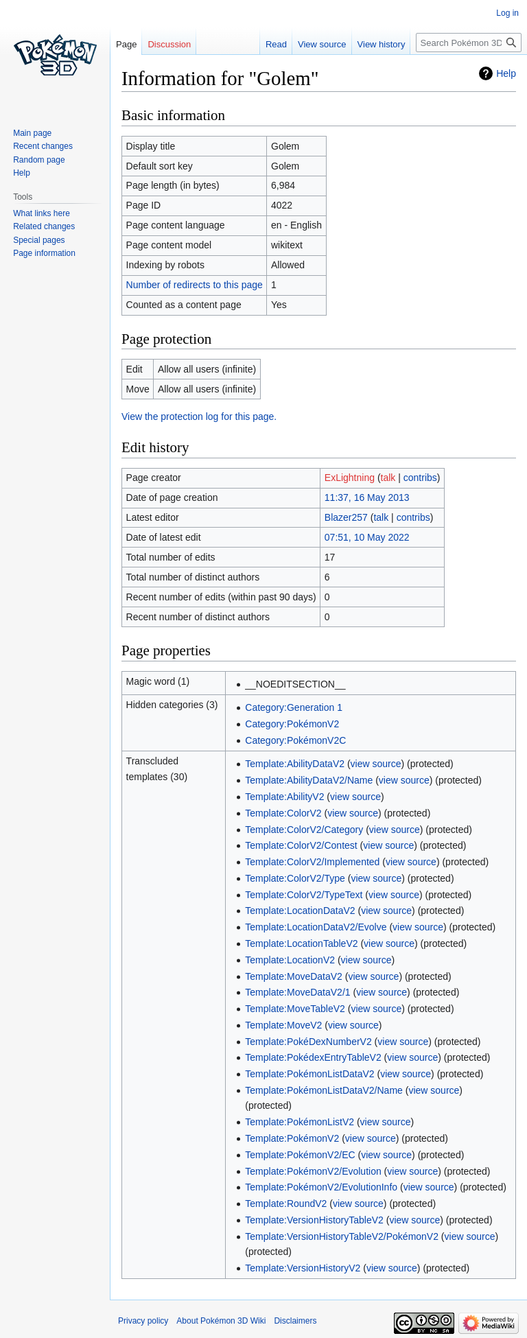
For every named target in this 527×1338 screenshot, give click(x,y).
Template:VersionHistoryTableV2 (314, 1219)
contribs (420, 477)
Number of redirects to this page (194, 284)
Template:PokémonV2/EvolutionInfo (321, 1187)
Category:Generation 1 (293, 707)
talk (388, 477)
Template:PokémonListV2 (299, 1121)
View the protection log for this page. (199, 416)
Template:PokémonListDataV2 (309, 1073)
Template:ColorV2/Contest (301, 845)
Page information (44, 253)
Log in (507, 13)
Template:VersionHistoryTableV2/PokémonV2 (341, 1236)
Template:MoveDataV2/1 (297, 992)
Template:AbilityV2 (284, 796)
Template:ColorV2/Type (295, 878)
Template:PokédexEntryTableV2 (313, 1057)
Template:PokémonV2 (292, 1138)
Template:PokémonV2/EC (300, 1154)
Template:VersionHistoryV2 (302, 1268)
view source (376, 763)
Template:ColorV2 (283, 813)
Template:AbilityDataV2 (294, 763)
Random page (39, 160)
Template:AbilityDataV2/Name (309, 780)
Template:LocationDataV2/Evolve (315, 927)
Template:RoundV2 (286, 1203)
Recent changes (43, 146)
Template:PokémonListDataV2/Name (324, 1090)
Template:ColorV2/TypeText (303, 894)
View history (382, 44)
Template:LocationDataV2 (300, 910)
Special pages (39, 240)
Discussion (169, 44)
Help (506, 73)
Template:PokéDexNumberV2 (308, 1041)
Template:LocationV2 (290, 959)
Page (126, 44)
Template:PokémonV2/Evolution (313, 1171)
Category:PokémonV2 (292, 723)
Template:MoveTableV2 (295, 1008)
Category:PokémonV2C (295, 740)
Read (276, 44)
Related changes (44, 226)
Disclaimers (295, 1321)
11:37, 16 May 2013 (367, 497)
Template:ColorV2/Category (304, 829)
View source (322, 44)
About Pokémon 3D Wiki (221, 1321)
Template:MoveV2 (283, 1025)
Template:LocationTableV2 (301, 943)
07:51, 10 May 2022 (367, 537)
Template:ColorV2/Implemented (312, 861)
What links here (41, 213)
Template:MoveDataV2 (293, 976)
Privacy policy (143, 1321)
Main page (32, 133)
